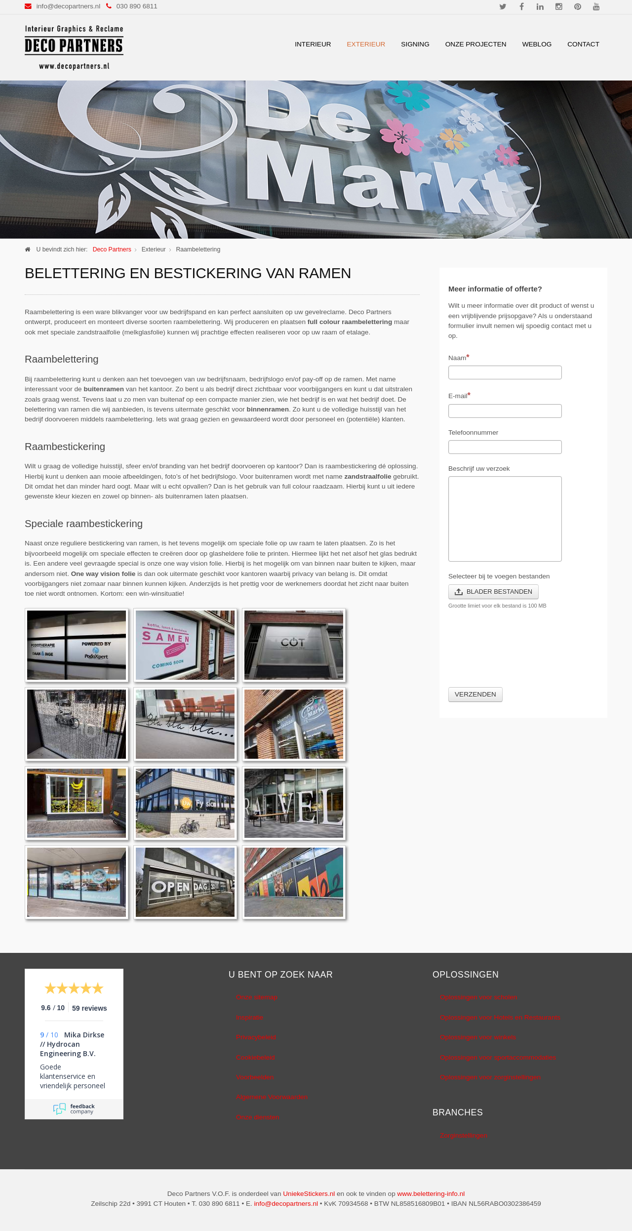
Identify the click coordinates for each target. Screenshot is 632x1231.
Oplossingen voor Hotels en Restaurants (500, 1017)
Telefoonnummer (473, 432)
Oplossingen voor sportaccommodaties (498, 1057)
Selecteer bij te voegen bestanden (499, 576)
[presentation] (523, 654)
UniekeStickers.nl (309, 1193)
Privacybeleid (256, 1037)
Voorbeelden (255, 1077)
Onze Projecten (476, 44)
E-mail (459, 395)
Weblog (537, 44)
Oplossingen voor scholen (478, 997)
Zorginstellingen (463, 1135)
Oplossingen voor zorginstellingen (490, 1077)
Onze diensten (257, 1117)
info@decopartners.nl (68, 6)
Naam (459, 357)
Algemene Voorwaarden (272, 1097)
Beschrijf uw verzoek (479, 468)
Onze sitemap (256, 997)
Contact (583, 44)
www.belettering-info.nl (431, 1193)
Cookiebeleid (255, 1057)
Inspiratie (249, 1017)
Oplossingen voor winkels (478, 1037)
